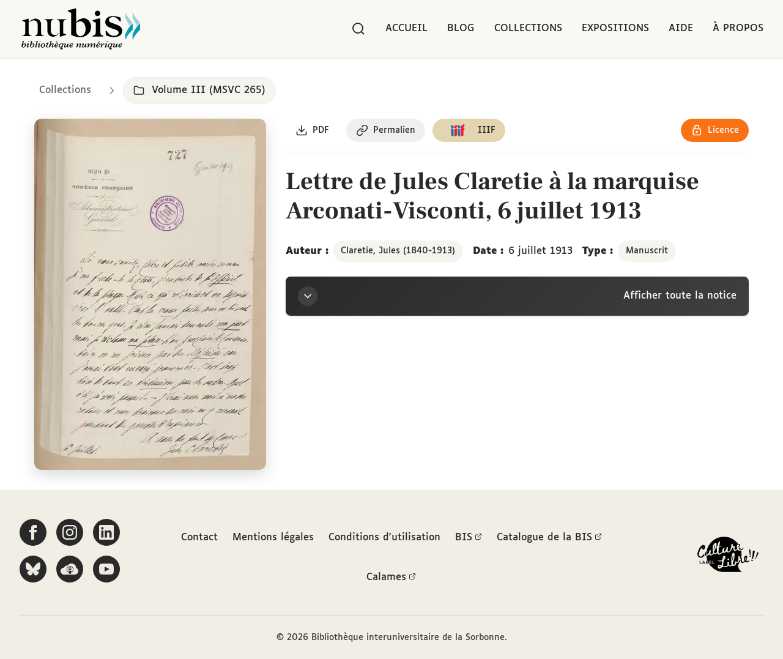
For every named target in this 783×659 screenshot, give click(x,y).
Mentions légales (273, 537)
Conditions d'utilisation (384, 537)
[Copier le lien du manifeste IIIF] (468, 130)
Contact (199, 537)
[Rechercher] (358, 28)
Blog (461, 28)
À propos (738, 28)
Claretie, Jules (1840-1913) (398, 251)
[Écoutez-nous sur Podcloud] (69, 569)
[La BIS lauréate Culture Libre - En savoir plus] (727, 557)
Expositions (615, 28)
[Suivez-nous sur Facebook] (33, 532)
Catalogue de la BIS (549, 538)
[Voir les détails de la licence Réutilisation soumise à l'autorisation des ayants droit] (715, 130)
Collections (528, 28)
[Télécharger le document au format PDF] (312, 130)
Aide (681, 28)
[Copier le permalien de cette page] (385, 130)
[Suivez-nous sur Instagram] (69, 532)
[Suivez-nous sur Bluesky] (33, 569)
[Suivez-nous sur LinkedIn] (106, 532)
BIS (468, 538)
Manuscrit (647, 251)
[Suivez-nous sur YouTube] (106, 569)
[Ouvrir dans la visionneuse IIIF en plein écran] (150, 295)
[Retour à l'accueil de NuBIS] (81, 28)
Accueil (406, 28)
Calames (391, 578)
